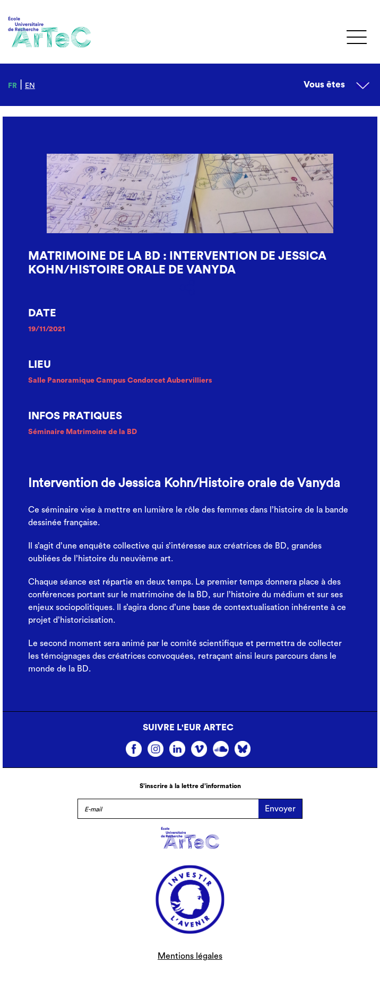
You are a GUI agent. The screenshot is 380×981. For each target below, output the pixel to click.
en (30, 86)
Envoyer (280, 809)
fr (12, 86)
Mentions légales (190, 956)
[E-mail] (167, 809)
